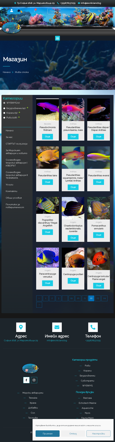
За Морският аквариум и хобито (16, 152)
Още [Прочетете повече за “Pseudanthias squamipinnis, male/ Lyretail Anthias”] (73, 187)
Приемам (48, 433)
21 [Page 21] (85, 298)
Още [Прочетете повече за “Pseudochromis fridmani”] (47, 136)
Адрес (21, 336)
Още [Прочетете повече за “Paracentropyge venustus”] (47, 283)
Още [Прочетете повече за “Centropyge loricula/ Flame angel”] (98, 285)
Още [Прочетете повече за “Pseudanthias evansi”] (98, 182)
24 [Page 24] (104, 298)
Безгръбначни (16, 108)
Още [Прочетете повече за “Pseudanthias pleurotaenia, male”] (73, 136)
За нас (9, 137)
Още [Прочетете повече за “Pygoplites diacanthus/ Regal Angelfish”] (47, 232)
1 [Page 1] (45, 298)
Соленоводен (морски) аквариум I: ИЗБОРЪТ (17, 163)
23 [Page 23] (98, 298)
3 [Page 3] (58, 298)
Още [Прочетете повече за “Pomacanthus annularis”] (98, 235)
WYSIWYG (13, 103)
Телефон (93, 336)
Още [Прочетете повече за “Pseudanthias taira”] (47, 182)
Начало (10, 130)
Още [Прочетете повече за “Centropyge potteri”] (73, 280)
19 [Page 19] (71, 298)
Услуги (9, 184)
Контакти (11, 191)
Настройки (98, 433)
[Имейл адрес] (57, 327)
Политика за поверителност (15, 206)
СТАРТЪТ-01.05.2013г (16, 143)
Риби (12, 117)
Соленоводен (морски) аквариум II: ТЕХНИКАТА (17, 175)
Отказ (73, 433)
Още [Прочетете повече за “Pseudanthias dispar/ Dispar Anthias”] (98, 136)
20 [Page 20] (78, 298)
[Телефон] (93, 327)
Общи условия (14, 198)
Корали (12, 113)
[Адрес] (21, 327)
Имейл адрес (57, 336)
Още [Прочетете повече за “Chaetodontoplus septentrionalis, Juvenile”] (73, 238)
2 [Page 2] (52, 298)
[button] (34, 11)
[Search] (99, 11)
